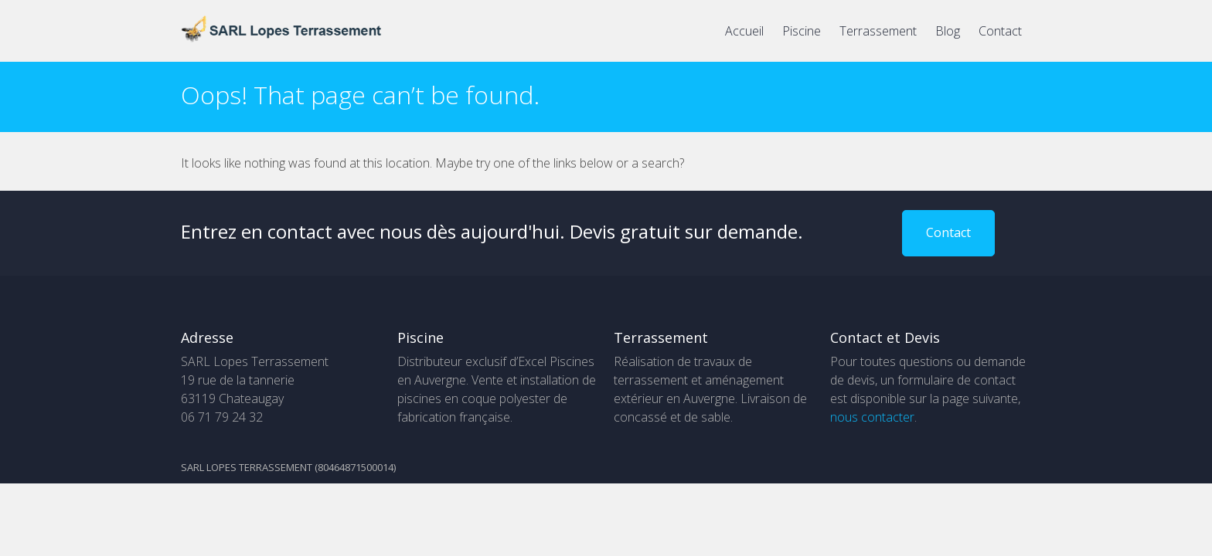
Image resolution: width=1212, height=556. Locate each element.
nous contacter (872, 417)
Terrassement (878, 30)
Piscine (801, 30)
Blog (947, 30)
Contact (1000, 30)
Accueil (744, 30)
